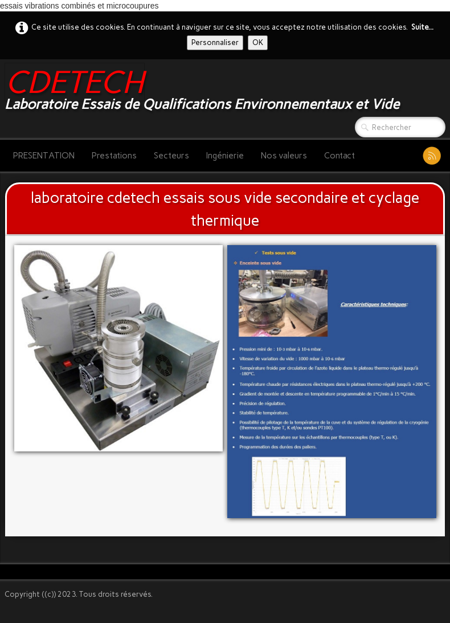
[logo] (206, 89)
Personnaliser (215, 42)
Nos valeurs (284, 155)
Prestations (114, 155)
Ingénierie (225, 155)
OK (257, 42)
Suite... (422, 27)
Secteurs (171, 155)
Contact (339, 155)
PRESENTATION (44, 155)
